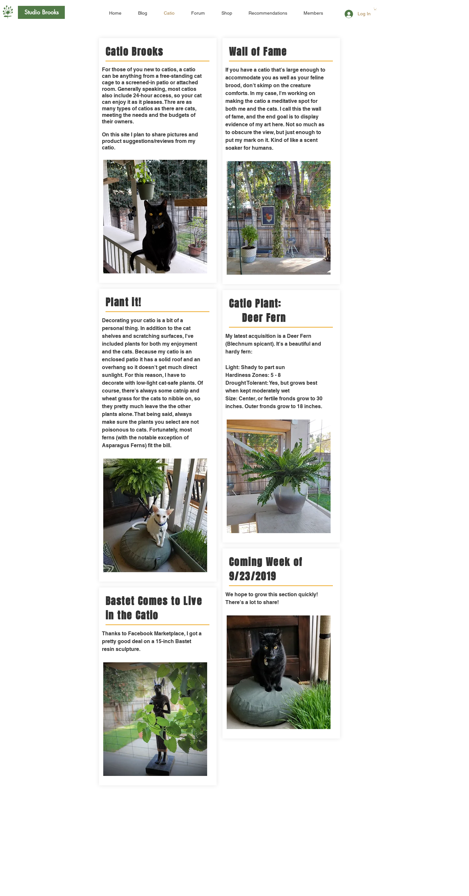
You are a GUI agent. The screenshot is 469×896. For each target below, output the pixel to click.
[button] (375, 8)
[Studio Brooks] (41, 12)
